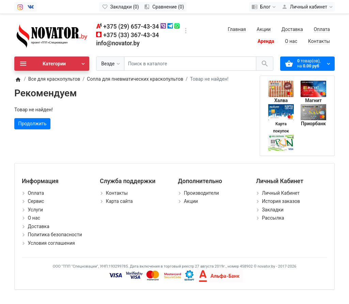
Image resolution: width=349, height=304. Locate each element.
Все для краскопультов (54, 79)
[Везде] (110, 64)
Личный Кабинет (281, 193)
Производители (201, 193)
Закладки (272, 209)
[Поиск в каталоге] (190, 64)
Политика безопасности (55, 234)
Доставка (292, 29)
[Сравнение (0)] (164, 7)
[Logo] (51, 34)
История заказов (281, 201)
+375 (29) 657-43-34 (131, 26)
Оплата (322, 29)
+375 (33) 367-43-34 (131, 35)
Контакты (319, 41)
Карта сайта (119, 201)
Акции (264, 29)
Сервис (36, 201)
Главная (237, 29)
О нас (291, 41)
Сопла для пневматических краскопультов (135, 79)
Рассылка (273, 218)
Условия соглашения (51, 243)
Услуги (35, 209)
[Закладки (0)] (120, 7)
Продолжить (32, 123)
